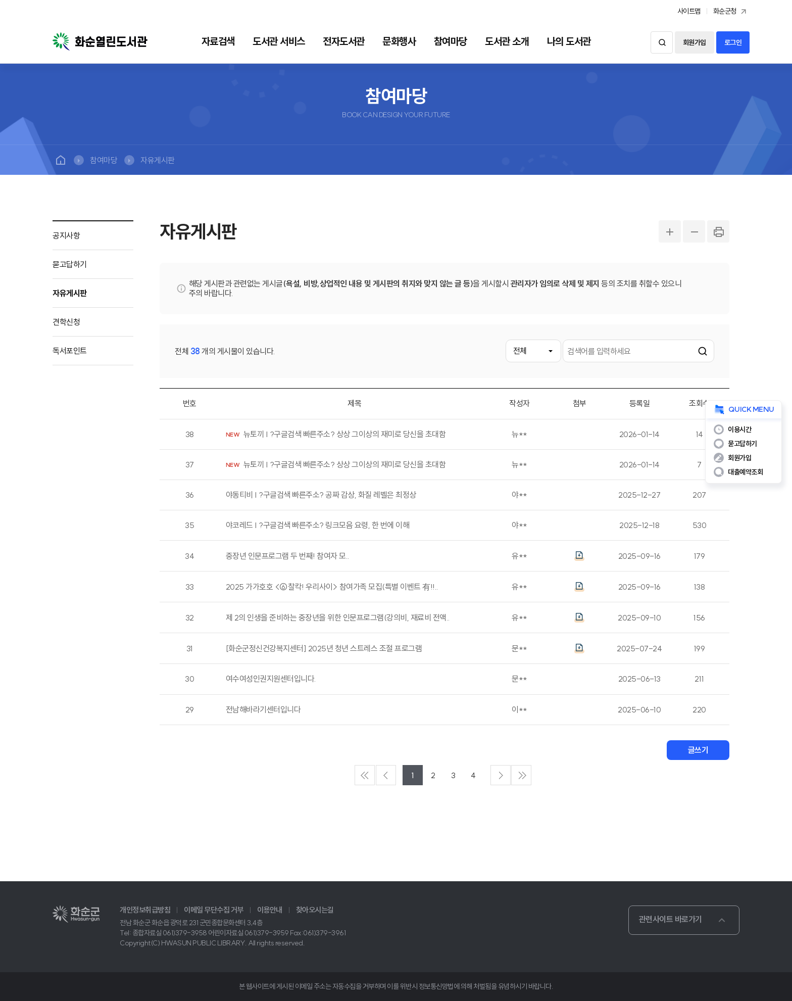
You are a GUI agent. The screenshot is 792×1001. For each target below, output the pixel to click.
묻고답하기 (70, 264)
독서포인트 (70, 351)
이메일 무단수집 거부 (213, 910)
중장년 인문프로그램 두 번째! (288, 556)
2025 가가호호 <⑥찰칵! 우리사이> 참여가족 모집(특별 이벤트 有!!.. (332, 587)
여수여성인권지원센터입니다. (271, 679)
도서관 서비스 (279, 41)
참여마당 (450, 41)
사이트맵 (689, 11)
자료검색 (218, 41)
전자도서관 (344, 41)
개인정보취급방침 (145, 910)
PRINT (718, 231)
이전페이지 (386, 775)
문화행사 (399, 41)
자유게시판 (157, 160)
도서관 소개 (507, 41)
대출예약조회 (745, 471)
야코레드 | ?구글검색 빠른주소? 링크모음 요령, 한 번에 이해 (318, 525)
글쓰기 (698, 750)
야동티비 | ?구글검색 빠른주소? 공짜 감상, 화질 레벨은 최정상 (321, 495)
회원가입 (694, 42)
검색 (662, 42)
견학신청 (66, 322)
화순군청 (731, 12)
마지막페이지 (521, 775)
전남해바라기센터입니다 (263, 709)
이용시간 (739, 429)
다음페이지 (500, 775)
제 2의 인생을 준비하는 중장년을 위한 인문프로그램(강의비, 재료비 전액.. (338, 618)
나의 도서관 (569, 41)
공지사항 (66, 235)
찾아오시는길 (315, 910)
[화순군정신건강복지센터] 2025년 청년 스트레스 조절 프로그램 (324, 648)
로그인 (733, 42)
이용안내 (269, 910)
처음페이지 (365, 775)
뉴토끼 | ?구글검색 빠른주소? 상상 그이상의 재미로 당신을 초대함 (344, 434)
